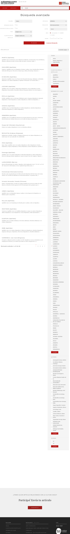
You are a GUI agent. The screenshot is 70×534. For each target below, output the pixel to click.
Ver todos (36, 522)
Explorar (5, 8)
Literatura (29, 530)
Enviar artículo (35, 507)
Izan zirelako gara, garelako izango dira (37, 528)
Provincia (45, 21)
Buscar (34, 43)
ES (19, 1)
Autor (46, 28)
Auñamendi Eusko (9, 3)
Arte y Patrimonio (31, 525)
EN (25, 1)
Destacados (13, 8)
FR (23, 1)
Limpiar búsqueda (51, 43)
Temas (7, 525)
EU (21, 1)
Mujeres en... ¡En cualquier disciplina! (36, 532)
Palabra (11, 21)
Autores (8, 532)
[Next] (44, 246)
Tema (11, 31)
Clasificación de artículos (8, 36)
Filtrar (55, 65)
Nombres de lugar (11, 530)
